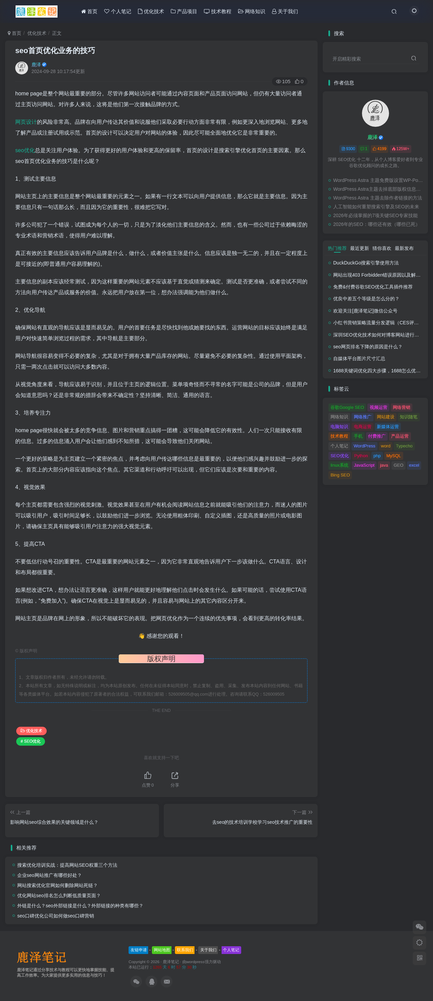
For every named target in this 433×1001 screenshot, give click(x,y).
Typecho (404, 445)
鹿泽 (36, 64)
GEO (399, 465)
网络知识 (339, 416)
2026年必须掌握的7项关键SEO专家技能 (375, 215)
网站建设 (385, 416)
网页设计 (26, 122)
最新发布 (404, 248)
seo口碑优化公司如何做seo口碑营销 (55, 915)
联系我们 (185, 950)
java (384, 465)
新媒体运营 (388, 426)
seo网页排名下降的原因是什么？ (368, 346)
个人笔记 (339, 445)
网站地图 (162, 950)
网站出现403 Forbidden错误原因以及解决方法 (381, 275)
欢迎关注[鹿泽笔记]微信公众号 (365, 310)
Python (361, 455)
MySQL (393, 455)
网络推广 (362, 416)
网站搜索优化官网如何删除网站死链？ (57, 885)
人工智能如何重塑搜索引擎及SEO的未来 (376, 206)
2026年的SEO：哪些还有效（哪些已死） (376, 224)
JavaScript (364, 465)
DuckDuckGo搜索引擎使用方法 (366, 262)
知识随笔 (408, 416)
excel (414, 465)
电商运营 (362, 426)
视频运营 (378, 407)
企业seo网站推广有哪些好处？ (49, 875)
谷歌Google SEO (347, 407)
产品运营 (400, 436)
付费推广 (377, 436)
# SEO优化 (31, 741)
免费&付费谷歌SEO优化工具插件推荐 (373, 286)
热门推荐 (337, 248)
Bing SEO (340, 475)
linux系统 (339, 465)
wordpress (195, 961)
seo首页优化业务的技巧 (55, 50)
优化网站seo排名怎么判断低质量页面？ (59, 895)
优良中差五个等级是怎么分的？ (366, 298)
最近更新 (359, 248)
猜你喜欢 (381, 248)
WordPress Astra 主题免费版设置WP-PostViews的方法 (379, 180)
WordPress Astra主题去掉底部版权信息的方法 (379, 189)
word (385, 445)
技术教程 (339, 436)
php (377, 455)
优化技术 (36, 33)
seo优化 (25, 150)
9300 (348, 148)
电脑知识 (339, 426)
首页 (14, 33)
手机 (358, 436)
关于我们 (208, 950)
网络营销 (401, 407)
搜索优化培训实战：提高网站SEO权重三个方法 (67, 865)
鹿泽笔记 (171, 961)
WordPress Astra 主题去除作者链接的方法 (377, 198)
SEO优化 (339, 455)
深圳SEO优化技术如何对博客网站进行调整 (378, 334)
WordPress (364, 445)
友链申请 (139, 950)
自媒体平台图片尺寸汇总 (359, 358)
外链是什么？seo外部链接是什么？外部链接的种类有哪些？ (80, 905)
